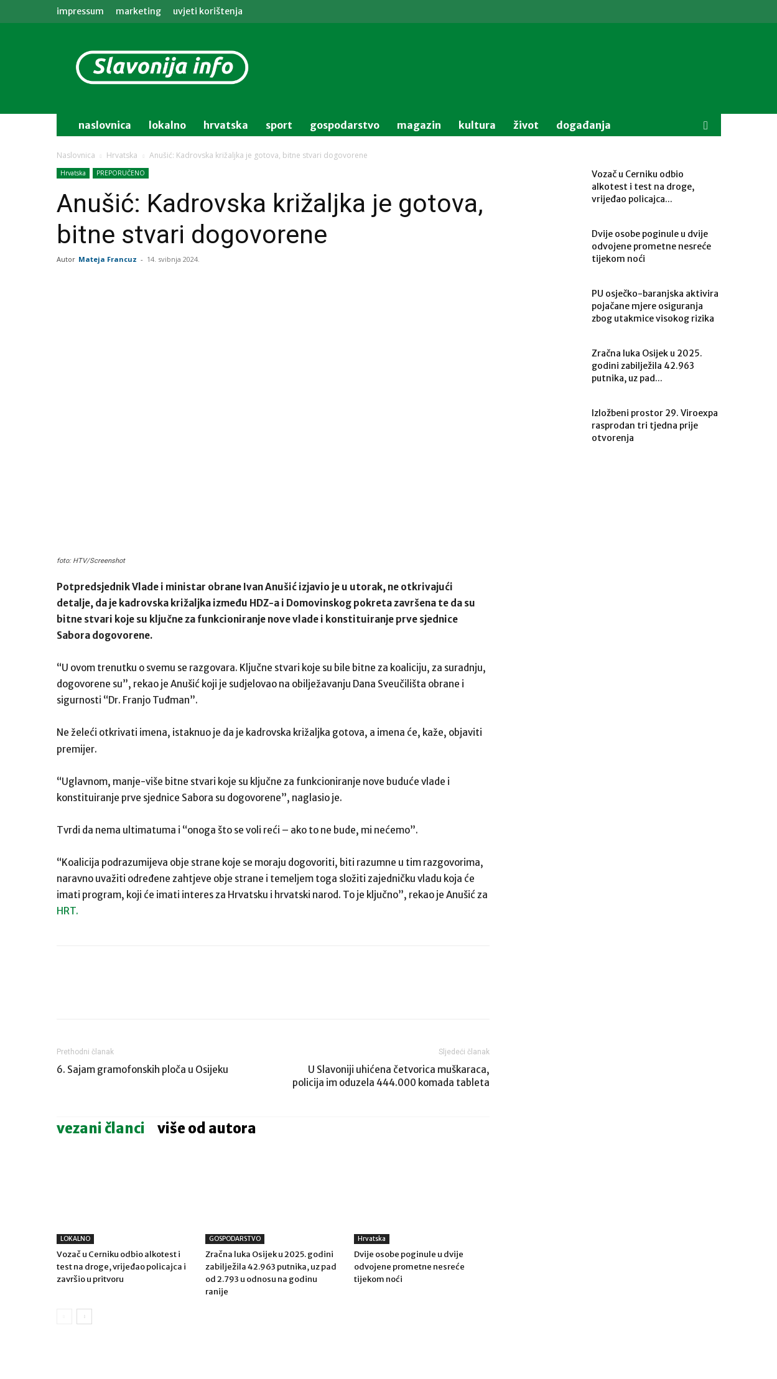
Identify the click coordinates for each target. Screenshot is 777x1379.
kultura (477, 125)
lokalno (167, 125)
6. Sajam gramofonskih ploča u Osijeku (142, 1069)
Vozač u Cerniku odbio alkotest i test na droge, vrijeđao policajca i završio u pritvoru (121, 1266)
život (526, 125)
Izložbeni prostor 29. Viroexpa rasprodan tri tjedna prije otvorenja (655, 425)
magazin (419, 125)
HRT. (67, 911)
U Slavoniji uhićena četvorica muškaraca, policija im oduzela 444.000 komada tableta (391, 1076)
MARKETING (138, 11)
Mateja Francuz (107, 259)
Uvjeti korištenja (208, 11)
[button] (706, 126)
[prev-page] (64, 1316)
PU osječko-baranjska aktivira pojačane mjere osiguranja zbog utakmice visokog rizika (655, 306)
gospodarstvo (344, 125)
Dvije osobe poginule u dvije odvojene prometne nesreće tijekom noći (409, 1266)
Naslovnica (76, 155)
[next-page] (84, 1316)
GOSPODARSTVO (235, 1239)
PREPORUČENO (120, 173)
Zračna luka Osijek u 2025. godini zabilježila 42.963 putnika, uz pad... (647, 366)
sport (279, 125)
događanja (583, 125)
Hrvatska (225, 125)
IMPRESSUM (80, 11)
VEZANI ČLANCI (101, 1128)
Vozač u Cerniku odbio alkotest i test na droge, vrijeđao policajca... (643, 187)
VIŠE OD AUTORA (206, 1128)
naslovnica (104, 125)
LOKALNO (75, 1239)
